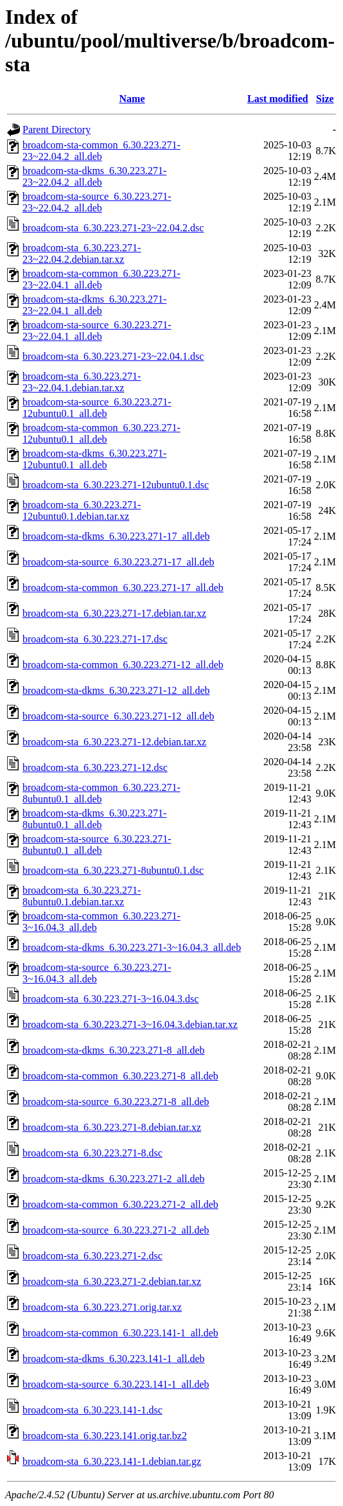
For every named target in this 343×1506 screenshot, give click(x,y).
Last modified (277, 98)
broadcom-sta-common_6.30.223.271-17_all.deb (123, 587)
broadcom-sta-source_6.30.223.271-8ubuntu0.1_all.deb (97, 844)
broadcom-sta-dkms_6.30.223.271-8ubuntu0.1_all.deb (94, 819)
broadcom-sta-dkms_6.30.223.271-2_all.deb (113, 1178)
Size (325, 98)
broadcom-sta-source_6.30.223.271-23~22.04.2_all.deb (97, 202)
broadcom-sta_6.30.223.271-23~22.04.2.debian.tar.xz (81, 253)
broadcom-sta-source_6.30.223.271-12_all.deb (118, 716)
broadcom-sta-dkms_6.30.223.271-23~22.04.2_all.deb (94, 176)
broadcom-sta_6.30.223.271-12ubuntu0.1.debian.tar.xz (81, 510)
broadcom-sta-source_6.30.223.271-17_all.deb (118, 561)
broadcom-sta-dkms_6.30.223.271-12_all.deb (116, 690)
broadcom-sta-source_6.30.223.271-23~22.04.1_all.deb (97, 330)
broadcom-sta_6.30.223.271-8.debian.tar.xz (111, 1127)
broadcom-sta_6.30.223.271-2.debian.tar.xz (111, 1281)
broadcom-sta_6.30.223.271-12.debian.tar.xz (114, 741)
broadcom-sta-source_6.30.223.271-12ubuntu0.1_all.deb (97, 407)
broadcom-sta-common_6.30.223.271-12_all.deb (123, 664)
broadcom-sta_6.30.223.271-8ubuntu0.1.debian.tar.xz (81, 896)
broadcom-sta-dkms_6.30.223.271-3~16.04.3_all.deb (131, 947)
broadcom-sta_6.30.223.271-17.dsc (95, 638)
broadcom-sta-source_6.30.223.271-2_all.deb (115, 1230)
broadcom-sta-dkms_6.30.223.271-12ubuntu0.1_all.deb (94, 459)
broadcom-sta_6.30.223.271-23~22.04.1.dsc (113, 356)
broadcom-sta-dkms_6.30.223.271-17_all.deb (116, 536)
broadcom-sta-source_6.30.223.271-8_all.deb (115, 1101)
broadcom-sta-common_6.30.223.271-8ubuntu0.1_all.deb (101, 793)
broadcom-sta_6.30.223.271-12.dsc (95, 767)
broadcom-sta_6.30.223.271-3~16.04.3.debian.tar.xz (130, 1024)
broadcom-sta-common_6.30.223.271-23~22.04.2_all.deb (101, 150)
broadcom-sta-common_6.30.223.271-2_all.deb (120, 1204)
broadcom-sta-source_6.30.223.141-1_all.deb (115, 1384)
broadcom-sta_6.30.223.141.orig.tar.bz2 (104, 1435)
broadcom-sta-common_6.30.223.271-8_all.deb (120, 1075)
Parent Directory (56, 129)
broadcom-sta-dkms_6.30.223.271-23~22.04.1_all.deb (94, 305)
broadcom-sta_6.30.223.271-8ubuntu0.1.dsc (113, 870)
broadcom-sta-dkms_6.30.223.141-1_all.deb (113, 1358)
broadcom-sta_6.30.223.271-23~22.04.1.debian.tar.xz (81, 382)
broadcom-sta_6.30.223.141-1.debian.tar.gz (111, 1461)
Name (132, 98)
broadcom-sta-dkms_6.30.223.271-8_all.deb (113, 1050)
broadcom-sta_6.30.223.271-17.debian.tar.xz (114, 613)
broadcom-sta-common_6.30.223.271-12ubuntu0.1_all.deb (101, 433)
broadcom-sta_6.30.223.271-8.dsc (92, 1152)
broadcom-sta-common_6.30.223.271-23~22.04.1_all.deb (101, 279)
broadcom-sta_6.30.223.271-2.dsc (92, 1255)
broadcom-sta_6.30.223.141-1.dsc (92, 1409)
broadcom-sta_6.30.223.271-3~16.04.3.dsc (110, 998)
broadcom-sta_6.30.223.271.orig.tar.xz (102, 1307)
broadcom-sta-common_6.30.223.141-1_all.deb (120, 1332)
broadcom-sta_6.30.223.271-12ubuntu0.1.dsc (115, 484)
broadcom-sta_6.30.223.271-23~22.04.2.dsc (113, 227)
